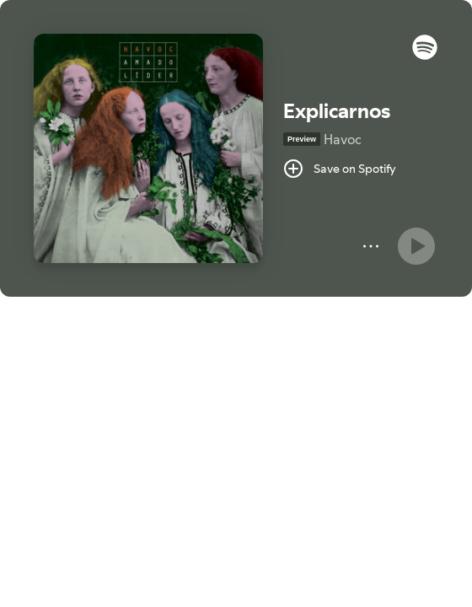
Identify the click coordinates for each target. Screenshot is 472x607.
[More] (371, 246)
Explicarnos (336, 111)
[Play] (416, 246)
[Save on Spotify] (339, 168)
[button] (424, 55)
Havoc (343, 139)
